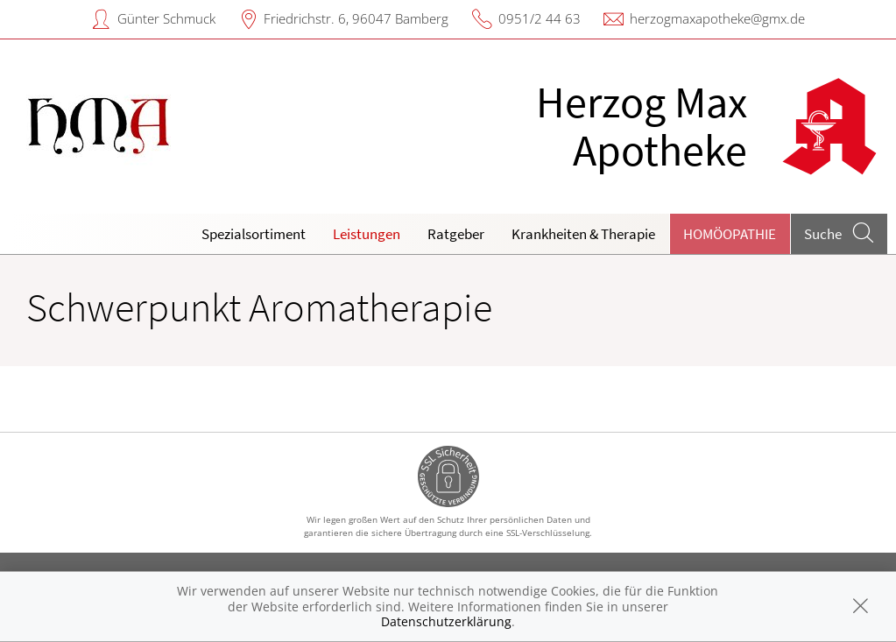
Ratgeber (455, 233)
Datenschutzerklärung (446, 621)
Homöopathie (729, 233)
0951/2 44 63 (539, 18)
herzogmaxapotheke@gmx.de (717, 18)
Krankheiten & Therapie (583, 233)
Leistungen (366, 233)
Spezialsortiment (253, 233)
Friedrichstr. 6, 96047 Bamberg (356, 18)
